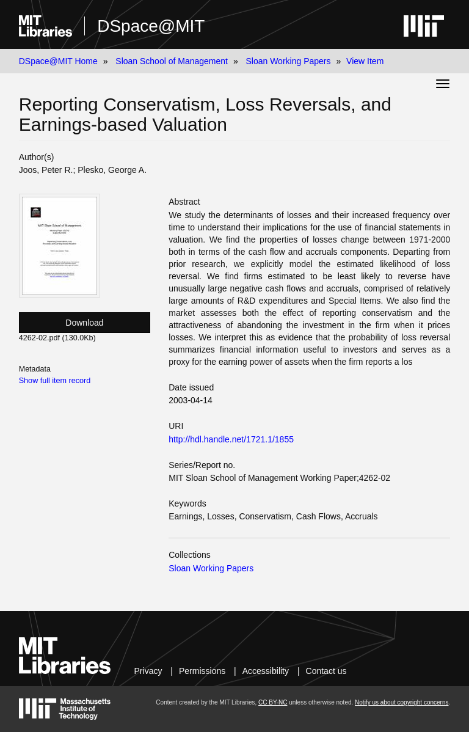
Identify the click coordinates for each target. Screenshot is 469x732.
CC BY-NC (272, 702)
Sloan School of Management (171, 61)
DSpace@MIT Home (58, 61)
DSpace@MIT (151, 25)
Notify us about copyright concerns (401, 702)
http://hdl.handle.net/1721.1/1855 (231, 439)
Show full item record (55, 380)
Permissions (202, 671)
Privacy (148, 671)
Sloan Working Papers (287, 61)
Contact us (326, 671)
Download (84, 323)
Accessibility (265, 671)
